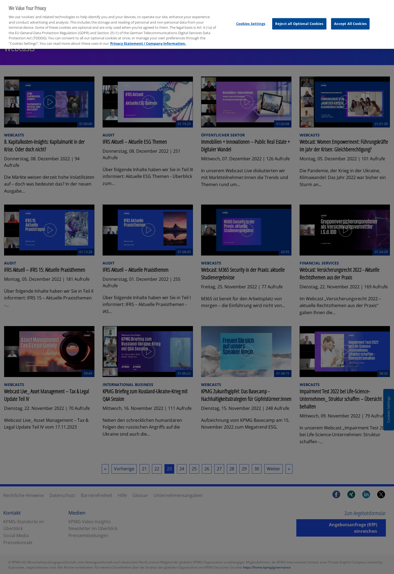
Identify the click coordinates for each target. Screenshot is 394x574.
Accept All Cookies (350, 19)
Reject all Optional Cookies (299, 19)
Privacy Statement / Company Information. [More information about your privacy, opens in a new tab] (148, 39)
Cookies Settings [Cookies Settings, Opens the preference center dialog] (250, 19)
